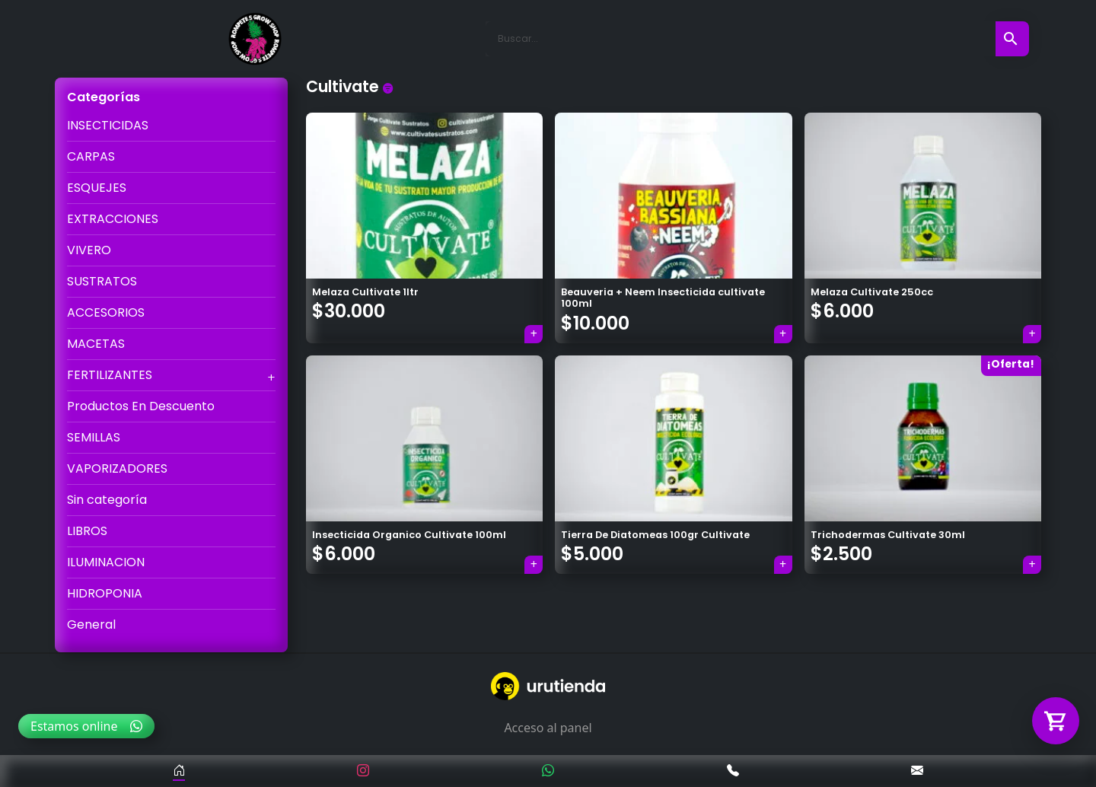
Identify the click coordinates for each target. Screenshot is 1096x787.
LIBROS (87, 531)
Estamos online (86, 726)
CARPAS (91, 156)
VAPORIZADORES (117, 468)
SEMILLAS (93, 437)
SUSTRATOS (102, 281)
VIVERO (89, 250)
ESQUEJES (96, 187)
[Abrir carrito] (1055, 720)
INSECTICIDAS (107, 125)
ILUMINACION (106, 562)
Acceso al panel (547, 727)
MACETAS (96, 343)
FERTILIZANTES (109, 375)
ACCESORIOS (106, 312)
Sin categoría (107, 499)
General (91, 624)
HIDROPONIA (104, 593)
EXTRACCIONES (112, 219)
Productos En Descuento (141, 406)
